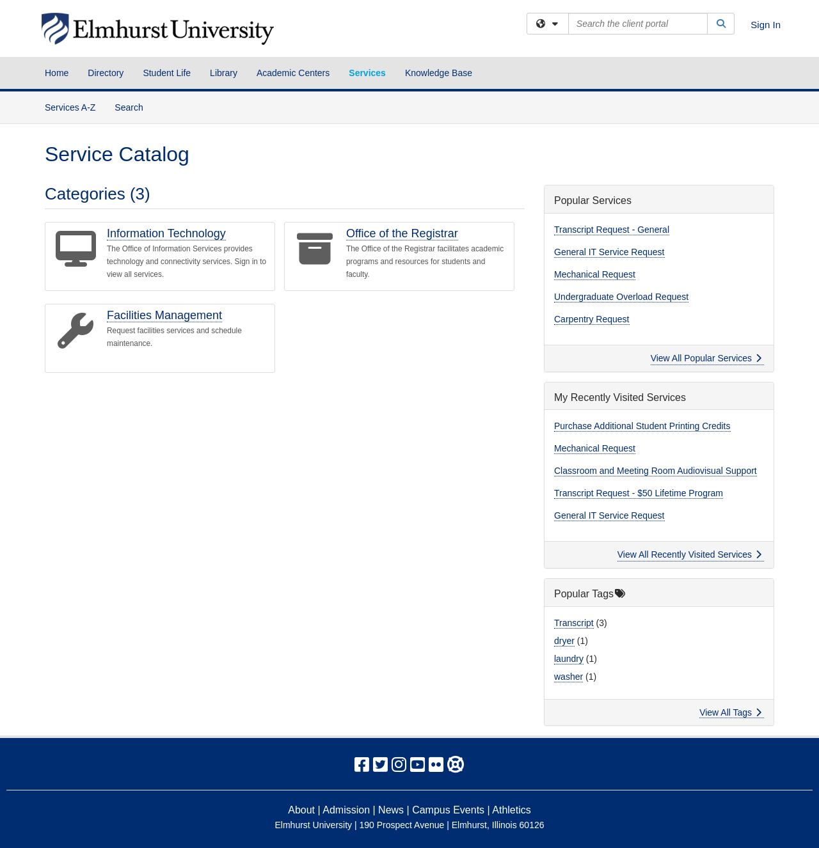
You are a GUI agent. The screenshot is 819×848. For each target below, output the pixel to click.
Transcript (574, 623)
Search (133, 106)
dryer (564, 641)
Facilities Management (164, 315)
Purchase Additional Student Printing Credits (642, 426)
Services (367, 73)
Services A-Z (70, 107)
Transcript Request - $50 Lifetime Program (638, 493)
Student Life (167, 73)
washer (568, 676)
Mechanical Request (594, 274)
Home (56, 73)
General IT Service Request (609, 252)
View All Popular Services (706, 358)
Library (223, 73)
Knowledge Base (438, 73)
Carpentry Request (592, 319)
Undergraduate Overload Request (621, 297)
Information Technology (166, 233)
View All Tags (730, 712)
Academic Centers (293, 73)
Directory (105, 73)
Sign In (766, 24)
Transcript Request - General (611, 229)
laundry (569, 659)
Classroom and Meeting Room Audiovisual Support (655, 471)
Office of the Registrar (402, 233)
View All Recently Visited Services (689, 554)
